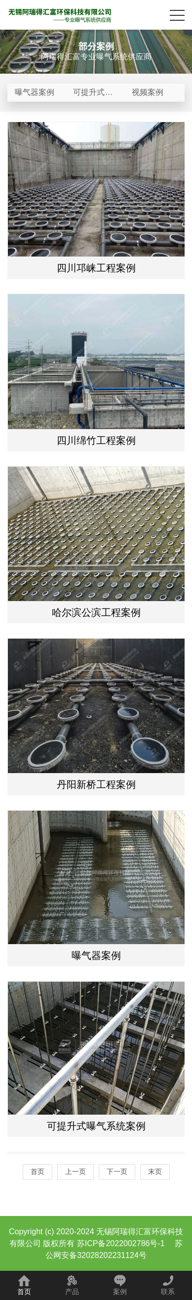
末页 (155, 1171)
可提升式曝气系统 (93, 95)
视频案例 (147, 92)
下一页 (117, 1171)
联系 (168, 1285)
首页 (37, 1171)
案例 (120, 1285)
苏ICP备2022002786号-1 (121, 1243)
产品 (72, 1285)
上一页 (75, 1171)
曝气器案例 (34, 92)
